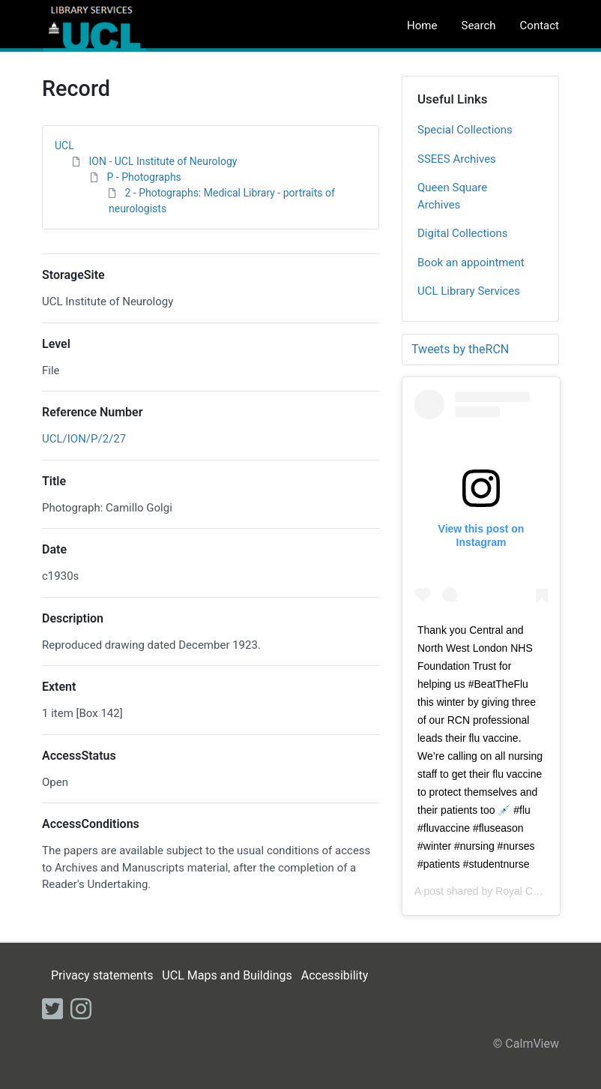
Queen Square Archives (452, 196)
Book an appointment (471, 262)
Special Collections (465, 129)
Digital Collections (462, 233)
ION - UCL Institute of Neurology (162, 161)
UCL (64, 146)
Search (478, 25)
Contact (539, 25)
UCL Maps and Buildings (227, 975)
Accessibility (335, 975)
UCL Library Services (468, 291)
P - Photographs (143, 177)
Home (422, 25)
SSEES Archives (456, 159)
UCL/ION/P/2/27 (84, 439)
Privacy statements (102, 975)
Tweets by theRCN (460, 349)
